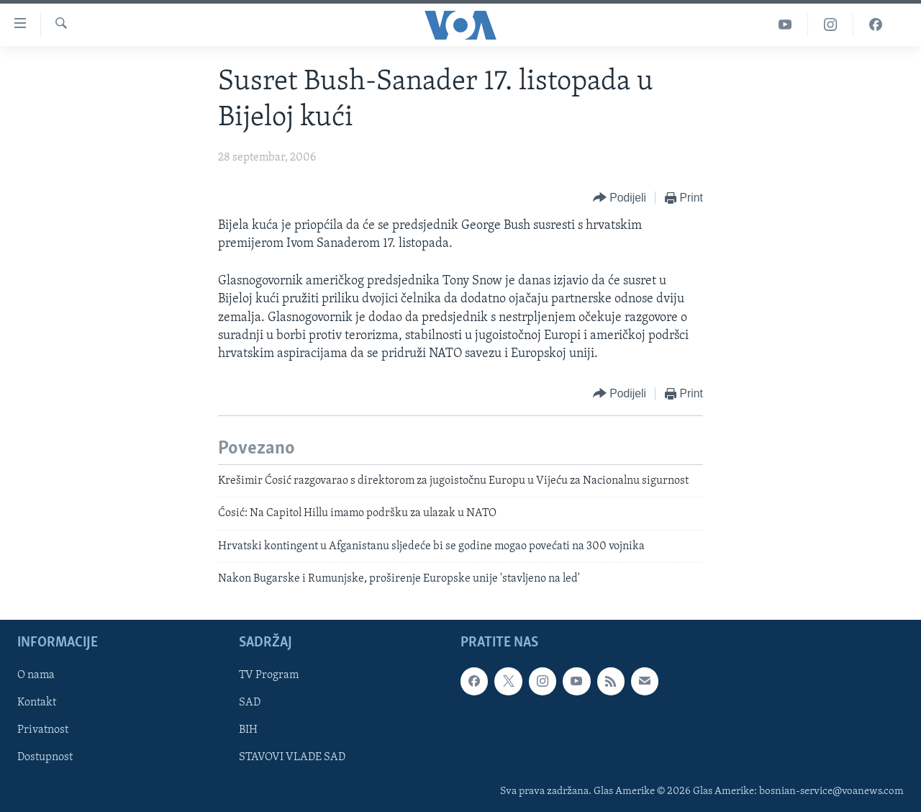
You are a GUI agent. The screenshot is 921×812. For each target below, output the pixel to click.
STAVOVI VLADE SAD (292, 757)
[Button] (619, 198)
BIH (248, 730)
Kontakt (36, 702)
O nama (36, 675)
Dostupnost (45, 757)
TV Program (269, 675)
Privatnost (42, 730)
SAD (249, 702)
